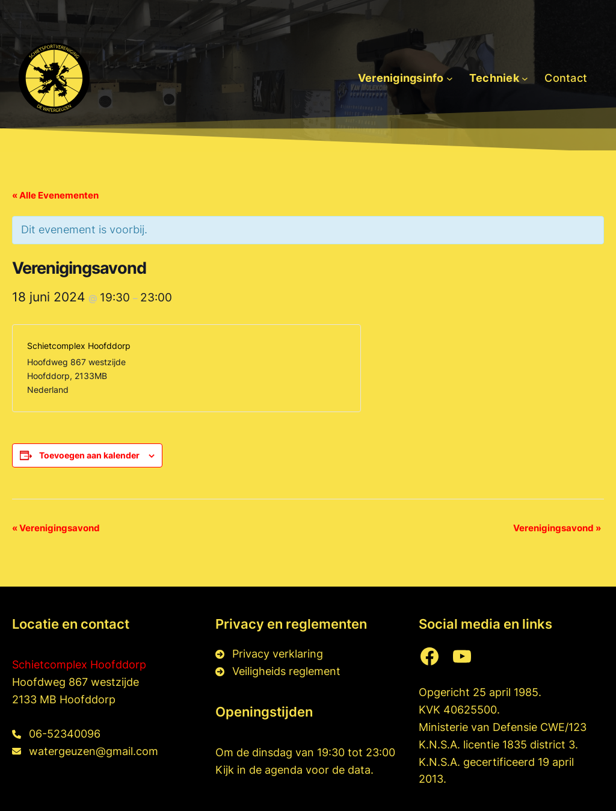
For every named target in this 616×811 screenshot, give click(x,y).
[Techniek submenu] (525, 78)
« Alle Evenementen (55, 195)
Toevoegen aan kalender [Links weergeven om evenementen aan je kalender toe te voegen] (89, 455)
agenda (285, 769)
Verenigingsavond (56, 528)
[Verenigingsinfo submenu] (449, 78)
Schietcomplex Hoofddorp (79, 664)
